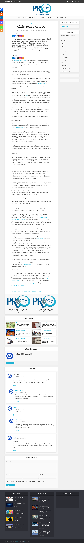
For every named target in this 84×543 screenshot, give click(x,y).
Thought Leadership (28, 17)
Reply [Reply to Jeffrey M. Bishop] (17, 401)
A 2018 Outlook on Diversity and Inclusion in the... (49, 333)
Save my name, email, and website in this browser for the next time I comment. (26, 481)
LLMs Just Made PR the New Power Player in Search (19, 505)
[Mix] (1, 25)
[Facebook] (15, 36)
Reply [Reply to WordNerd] (15, 385)
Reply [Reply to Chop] (15, 450)
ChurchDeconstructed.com (17, 285)
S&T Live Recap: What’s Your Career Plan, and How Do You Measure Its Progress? (44, 524)
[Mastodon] (1, 22)
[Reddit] (1, 14)
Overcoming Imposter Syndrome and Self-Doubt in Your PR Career (44, 532)
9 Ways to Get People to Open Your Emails (19, 498)
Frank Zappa (33, 86)
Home (19, 17)
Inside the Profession (31, 24)
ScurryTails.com (34, 283)
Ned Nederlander (21, 127)
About (61, 17)
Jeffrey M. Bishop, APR (29, 30)
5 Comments (37, 30)
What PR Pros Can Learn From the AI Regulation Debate (45, 517)
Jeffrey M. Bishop (19, 390)
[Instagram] (20, 36)
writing (39, 291)
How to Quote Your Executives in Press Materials (18, 519)
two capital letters (41, 83)
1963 (26, 95)
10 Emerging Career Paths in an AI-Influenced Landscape (19, 512)
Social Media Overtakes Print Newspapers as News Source (23, 333)
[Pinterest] (1, 20)
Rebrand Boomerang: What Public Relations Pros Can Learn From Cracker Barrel (44, 499)
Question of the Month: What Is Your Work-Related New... (49, 325)
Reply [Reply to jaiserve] (15, 414)
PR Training (40, 17)
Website (42, 475)
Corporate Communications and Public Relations (24, 291)
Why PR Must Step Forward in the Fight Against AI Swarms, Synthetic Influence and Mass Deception (45, 509)
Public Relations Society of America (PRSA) (13, 1)
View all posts (10, 363)
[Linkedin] (13, 36)
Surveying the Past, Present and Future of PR (22, 340)
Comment (8, 462)
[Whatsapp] (1, 27)
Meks (17, 541)
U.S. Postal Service (24, 85)
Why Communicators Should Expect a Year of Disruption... (48, 341)
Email (24, 475)
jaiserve (15, 407)
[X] (18, 36)
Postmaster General (27, 264)
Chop (14, 437)
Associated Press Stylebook (20, 60)
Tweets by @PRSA (65, 26)
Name (8, 475)
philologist (14, 127)
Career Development (51, 17)
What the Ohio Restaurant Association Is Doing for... (22, 324)
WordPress (26, 541)
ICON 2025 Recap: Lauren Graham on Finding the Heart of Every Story (19, 526)
